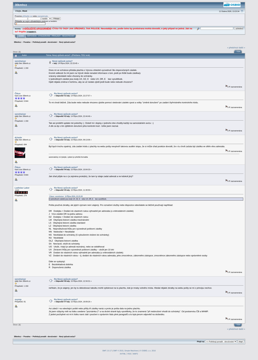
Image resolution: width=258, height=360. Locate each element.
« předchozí (232, 47)
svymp (18, 299)
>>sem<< (31, 31)
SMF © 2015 (118, 351)
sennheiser (20, 61)
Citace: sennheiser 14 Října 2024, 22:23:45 (66, 196)
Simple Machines (131, 351)
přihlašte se (27, 16)
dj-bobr (18, 137)
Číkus (17, 93)
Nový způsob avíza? (62, 61)
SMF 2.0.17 (107, 351)
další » (242, 47)
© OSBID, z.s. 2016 (148, 351)
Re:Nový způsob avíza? (66, 93)
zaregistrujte (43, 16)
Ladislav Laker (22, 188)
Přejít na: (201, 342)
